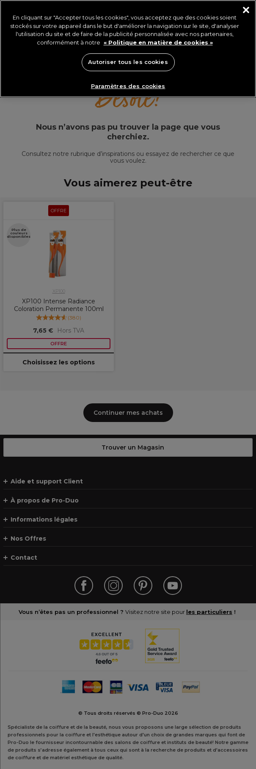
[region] (128, 48)
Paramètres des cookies (128, 86)
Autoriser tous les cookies (128, 61)
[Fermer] (246, 10)
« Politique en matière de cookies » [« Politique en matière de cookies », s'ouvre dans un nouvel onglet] (158, 42)
